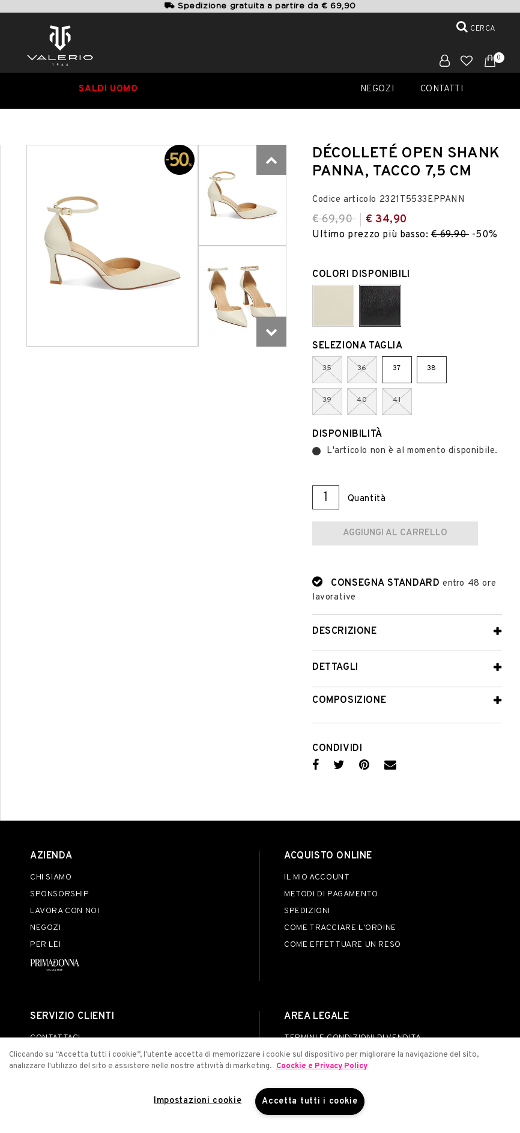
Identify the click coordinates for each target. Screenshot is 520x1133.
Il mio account (316, 877)
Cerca (483, 29)
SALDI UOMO (108, 89)
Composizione (349, 700)
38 (432, 368)
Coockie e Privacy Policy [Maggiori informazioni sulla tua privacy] (321, 1066)
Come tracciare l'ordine (340, 928)
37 (397, 368)
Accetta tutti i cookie (310, 1101)
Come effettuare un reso (342, 945)
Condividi (337, 749)
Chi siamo (50, 877)
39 (327, 400)
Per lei (45, 945)
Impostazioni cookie (198, 1101)
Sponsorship (59, 894)
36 (362, 368)
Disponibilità (347, 434)
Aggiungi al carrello (395, 533)
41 (397, 400)
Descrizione (344, 631)
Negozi (378, 89)
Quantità (367, 499)
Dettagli (335, 667)
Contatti (442, 89)
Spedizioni (307, 911)
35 (327, 368)
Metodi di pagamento (331, 894)
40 (362, 400)
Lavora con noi (64, 911)
